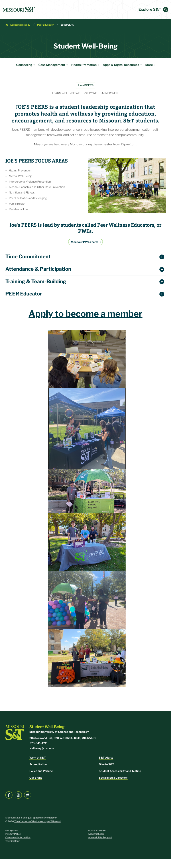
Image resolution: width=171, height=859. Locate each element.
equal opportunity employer (41, 817)
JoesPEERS (67, 24)
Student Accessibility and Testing (120, 771)
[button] (165, 9)
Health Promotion (86, 65)
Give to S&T (106, 764)
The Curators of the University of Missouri (37, 821)
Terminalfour (12, 841)
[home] (19, 9)
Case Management (53, 65)
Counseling (26, 65)
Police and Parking (41, 771)
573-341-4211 (38, 743)
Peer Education (45, 24)
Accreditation (38, 764)
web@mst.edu (96, 834)
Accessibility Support (100, 837)
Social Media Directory (113, 777)
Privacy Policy (13, 834)
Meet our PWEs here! (84, 242)
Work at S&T (37, 757)
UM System (11, 830)
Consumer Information (18, 837)
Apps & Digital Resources (123, 65)
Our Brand (35, 777)
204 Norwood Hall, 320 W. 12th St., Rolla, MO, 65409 (62, 738)
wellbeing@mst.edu (41, 748)
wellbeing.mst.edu (20, 24)
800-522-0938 (97, 830)
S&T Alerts (106, 757)
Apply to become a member (85, 313)
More (149, 65)
